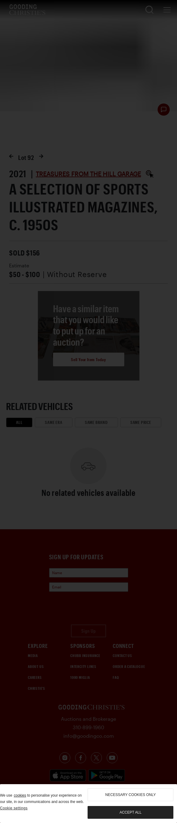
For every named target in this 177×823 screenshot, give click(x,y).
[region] (88, 803)
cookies (20, 795)
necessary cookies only (130, 795)
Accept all (130, 812)
